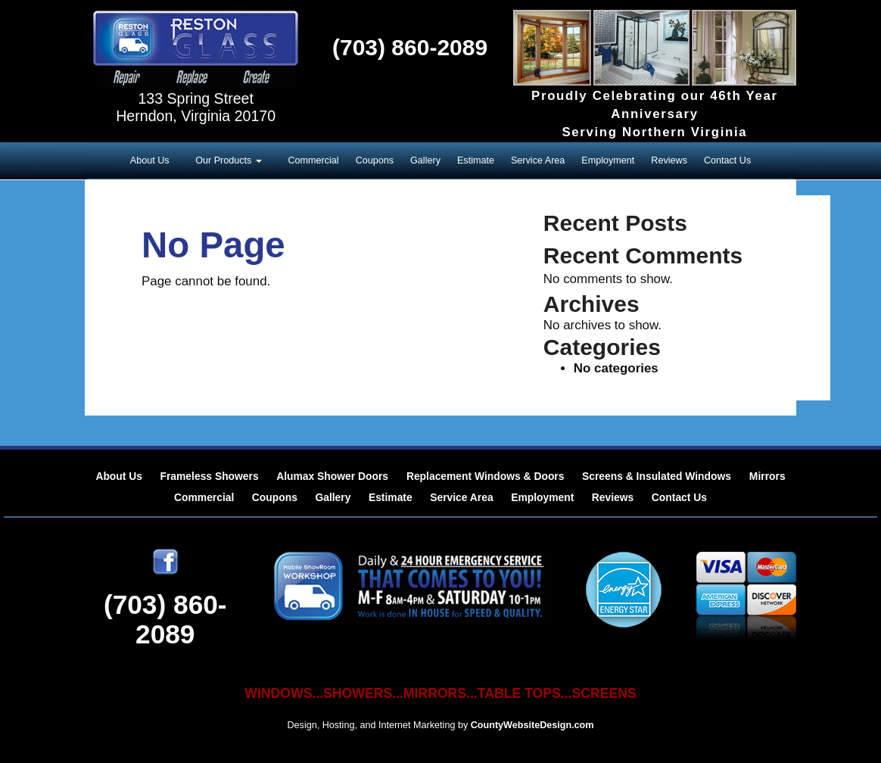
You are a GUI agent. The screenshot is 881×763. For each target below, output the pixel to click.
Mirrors (767, 476)
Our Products (229, 160)
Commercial (313, 160)
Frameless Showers (209, 476)
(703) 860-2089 (409, 47)
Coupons (375, 160)
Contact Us (727, 160)
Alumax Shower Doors (333, 476)
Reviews (669, 160)
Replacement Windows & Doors (485, 476)
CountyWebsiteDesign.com (532, 725)
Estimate (475, 160)
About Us (150, 160)
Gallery (425, 160)
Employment (607, 160)
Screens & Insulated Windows (658, 476)
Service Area (538, 160)
